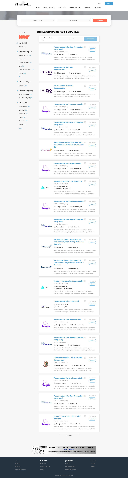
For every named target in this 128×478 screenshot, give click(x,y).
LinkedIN (92, 464)
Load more (69, 435)
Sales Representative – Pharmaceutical (68, 181)
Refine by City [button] (22, 103)
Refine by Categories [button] (25, 52)
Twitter (92, 467)
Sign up (109, 3)
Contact (17, 464)
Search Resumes (45, 467)
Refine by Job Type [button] (24, 82)
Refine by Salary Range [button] (26, 90)
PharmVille (70, 475)
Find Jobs (100, 20)
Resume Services (70, 467)
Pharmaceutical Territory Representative (68, 104)
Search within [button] (22, 43)
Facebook (93, 461)
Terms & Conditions (20, 469)
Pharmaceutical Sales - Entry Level (66, 301)
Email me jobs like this (48, 39)
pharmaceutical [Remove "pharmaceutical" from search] (24, 35)
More (20, 77)
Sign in (100, 3)
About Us (17, 467)
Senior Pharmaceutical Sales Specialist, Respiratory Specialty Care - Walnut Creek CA (69, 145)
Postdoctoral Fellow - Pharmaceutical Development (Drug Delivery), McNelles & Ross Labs (69, 242)
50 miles (21, 47)
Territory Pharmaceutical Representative (68, 281)
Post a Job (43, 464)
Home (16, 461)
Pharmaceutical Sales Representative (67, 163)
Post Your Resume (70, 469)
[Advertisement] (108, 65)
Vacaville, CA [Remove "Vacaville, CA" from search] (23, 38)
